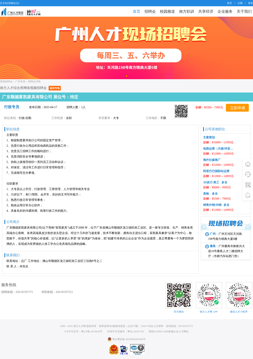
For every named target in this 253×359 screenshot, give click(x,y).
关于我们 (244, 11)
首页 (229, 3)
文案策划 (209, 137)
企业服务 (225, 11)
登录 (250, 3)
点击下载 (133, 326)
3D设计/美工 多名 (215, 182)
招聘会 (150, 11)
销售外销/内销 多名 (216, 204)
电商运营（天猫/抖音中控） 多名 (218, 148)
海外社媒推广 (212, 159)
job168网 (22, 11)
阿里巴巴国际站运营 (216, 171)
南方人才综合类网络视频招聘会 (30, 88)
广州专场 (20, 81)
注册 (240, 3)
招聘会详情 (34, 81)
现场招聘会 (6, 81)
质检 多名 (210, 193)
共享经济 (205, 11)
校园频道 (167, 11)
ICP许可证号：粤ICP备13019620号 (83, 331)
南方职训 (186, 11)
